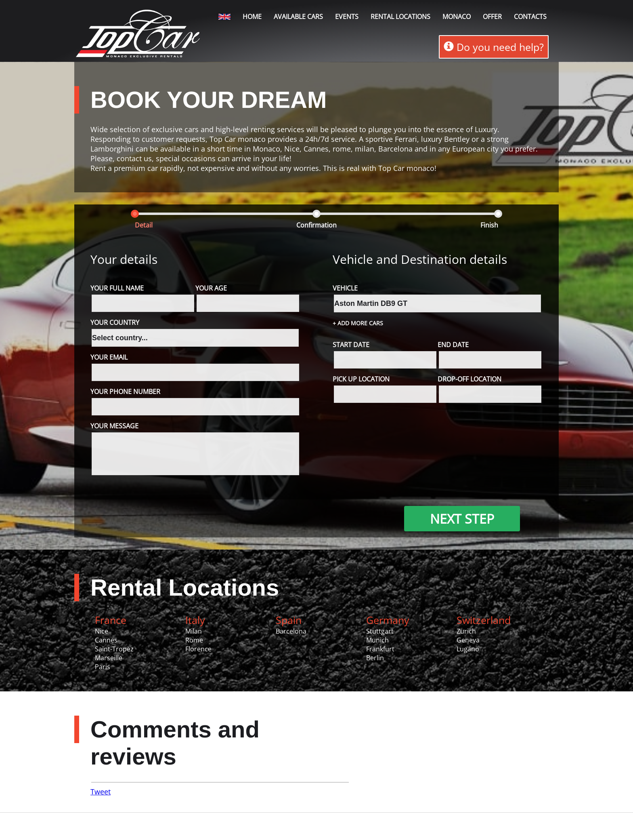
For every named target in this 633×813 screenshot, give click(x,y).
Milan (193, 631)
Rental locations (400, 16)
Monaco (456, 16)
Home (252, 16)
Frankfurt (380, 649)
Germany (387, 620)
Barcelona (291, 631)
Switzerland (484, 620)
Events (346, 16)
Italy (195, 620)
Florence (198, 649)
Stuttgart (380, 631)
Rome (194, 640)
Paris (102, 667)
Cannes (106, 640)
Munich (377, 640)
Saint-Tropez (114, 649)
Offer (492, 16)
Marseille (108, 658)
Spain (289, 620)
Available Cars (298, 16)
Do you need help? (494, 47)
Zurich (466, 631)
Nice (101, 631)
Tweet (100, 792)
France (110, 620)
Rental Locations (184, 588)
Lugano (468, 649)
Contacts (530, 16)
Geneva (468, 640)
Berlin (375, 658)
